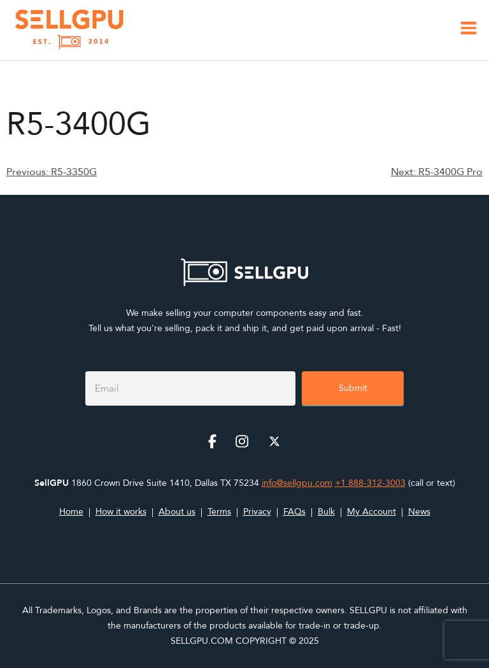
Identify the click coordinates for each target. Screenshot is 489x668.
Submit (353, 388)
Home (71, 512)
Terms (219, 512)
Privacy (257, 512)
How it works (121, 512)
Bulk (326, 512)
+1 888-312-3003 (370, 483)
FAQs (294, 512)
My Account (371, 512)
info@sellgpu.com (297, 483)
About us (177, 512)
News (419, 512)
